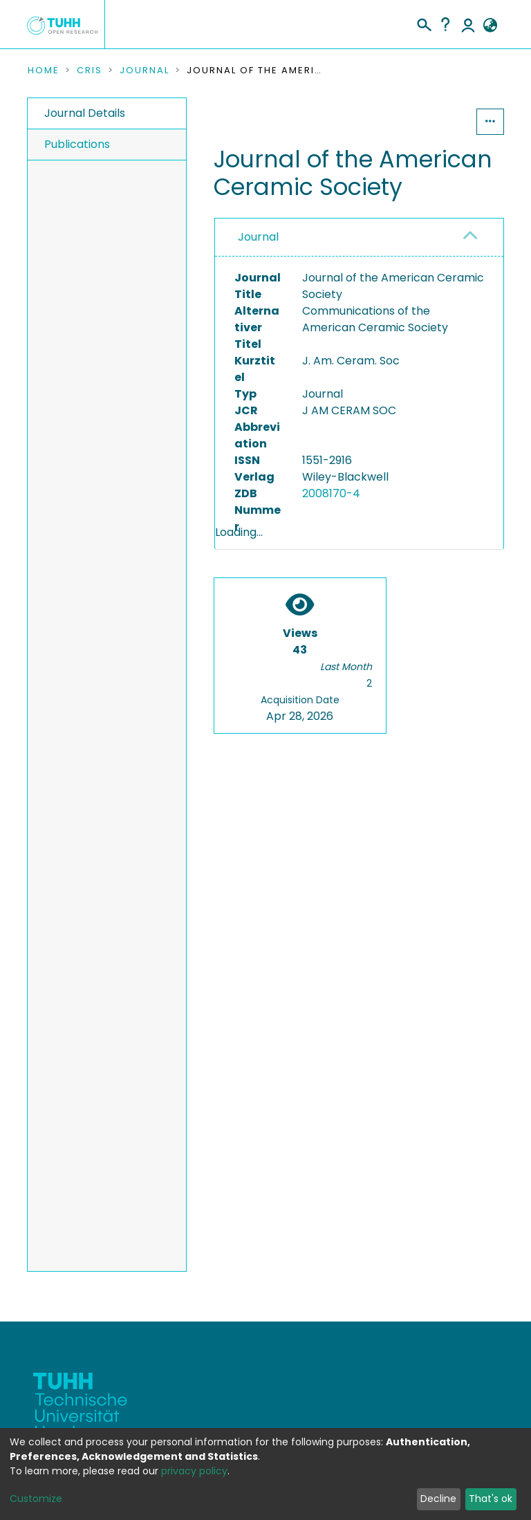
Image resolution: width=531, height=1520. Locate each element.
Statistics (434, 121)
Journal (144, 70)
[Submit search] (423, 23)
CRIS (89, 70)
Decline (438, 1498)
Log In (468, 24)
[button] (490, 25)
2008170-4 (331, 493)
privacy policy (194, 1471)
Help (445, 24)
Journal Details (84, 113)
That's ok (490, 1498)
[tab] (359, 238)
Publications (77, 144)
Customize (36, 1498)
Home (43, 70)
